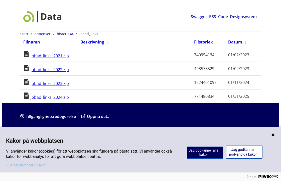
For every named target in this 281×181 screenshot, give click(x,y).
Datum (235, 42)
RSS (212, 16)
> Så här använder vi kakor (26, 165)
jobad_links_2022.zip (50, 69)
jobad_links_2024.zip (50, 97)
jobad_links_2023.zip (50, 83)
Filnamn (31, 42)
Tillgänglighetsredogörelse (48, 116)
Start (24, 33)
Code (223, 16)
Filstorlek (203, 42)
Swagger (199, 16)
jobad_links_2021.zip (50, 56)
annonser (43, 33)
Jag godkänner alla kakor (203, 152)
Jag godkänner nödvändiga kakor (243, 152)
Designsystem (243, 16)
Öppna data (95, 116)
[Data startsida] (42, 16)
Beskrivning (92, 42)
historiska (65, 33)
